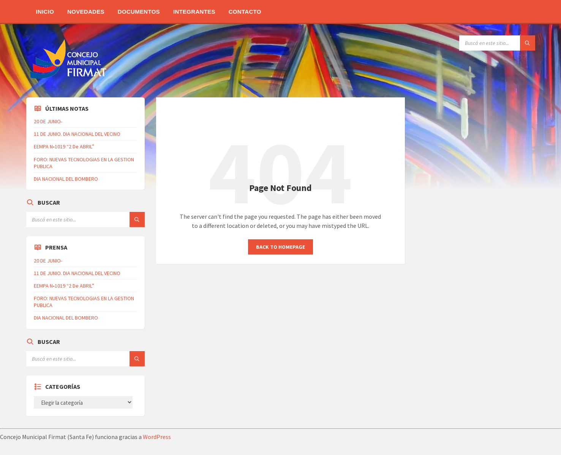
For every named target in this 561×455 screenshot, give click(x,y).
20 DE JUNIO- (48, 121)
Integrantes (194, 11)
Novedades (85, 11)
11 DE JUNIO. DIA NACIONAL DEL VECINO (77, 133)
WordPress (157, 437)
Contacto (245, 11)
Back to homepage (280, 246)
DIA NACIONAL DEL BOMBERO (66, 178)
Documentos (139, 11)
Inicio (45, 11)
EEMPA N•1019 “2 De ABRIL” (64, 146)
